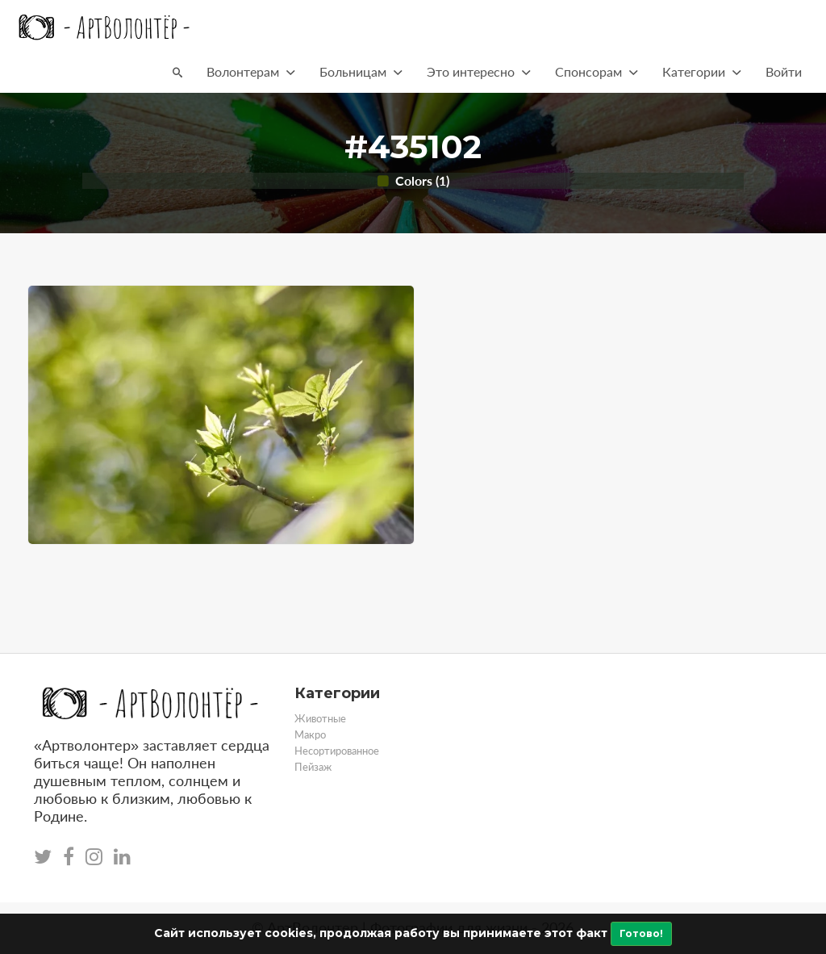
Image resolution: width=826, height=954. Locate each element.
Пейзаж (313, 766)
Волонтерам (250, 71)
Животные (320, 718)
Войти (784, 71)
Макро (310, 734)
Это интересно (479, 71)
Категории (701, 71)
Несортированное (336, 750)
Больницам (361, 71)
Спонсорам (596, 71)
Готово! (641, 933)
